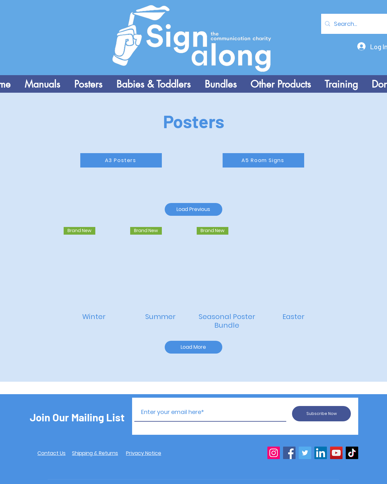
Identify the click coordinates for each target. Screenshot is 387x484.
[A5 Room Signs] (263, 160)
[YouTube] (336, 453)
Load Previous (193, 209)
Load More (193, 347)
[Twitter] (305, 453)
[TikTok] (352, 453)
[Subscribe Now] (321, 413)
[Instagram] (273, 453)
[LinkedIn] (320, 453)
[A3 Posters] (121, 160)
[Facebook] (289, 453)
